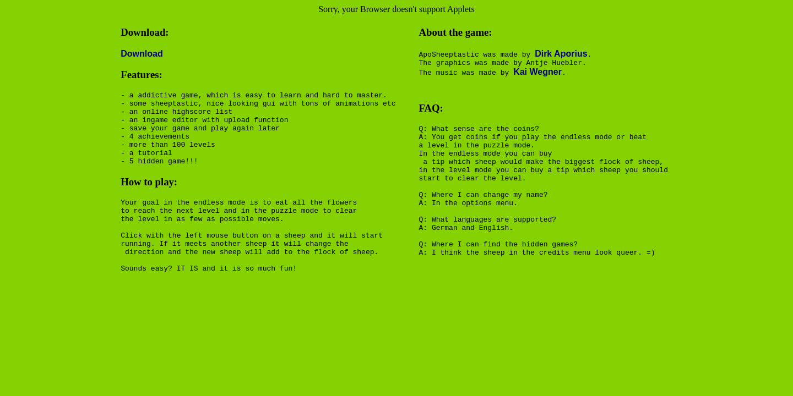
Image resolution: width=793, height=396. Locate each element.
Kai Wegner (537, 73)
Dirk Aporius (561, 53)
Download (141, 53)
